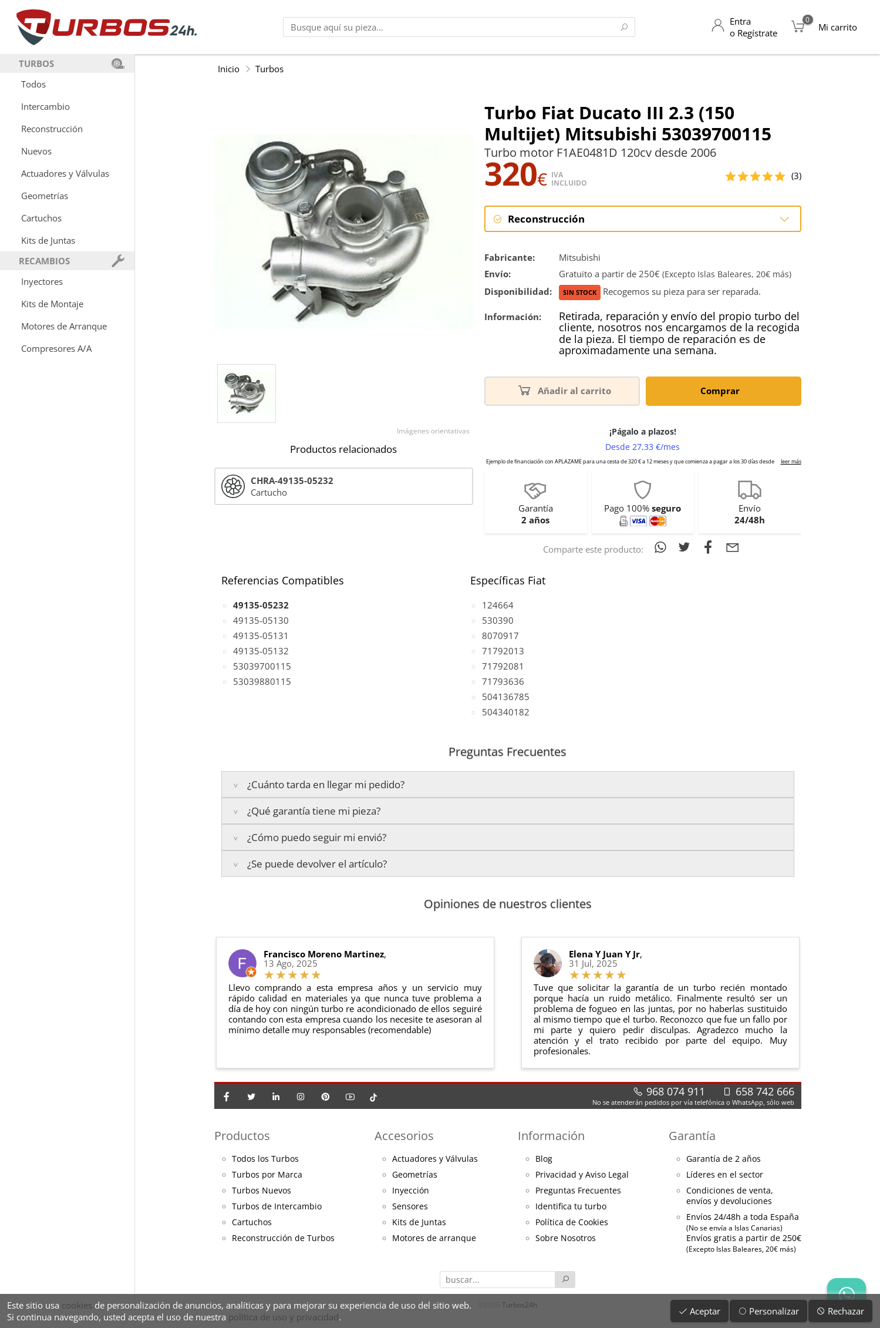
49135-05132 (261, 651)
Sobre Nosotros (565, 1238)
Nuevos (36, 151)
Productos (242, 1136)
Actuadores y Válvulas (65, 173)
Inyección (410, 1190)
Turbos (269, 69)
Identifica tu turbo (570, 1206)
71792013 (503, 651)
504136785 (506, 696)
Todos (33, 84)
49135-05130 (261, 620)
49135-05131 (261, 635)
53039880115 (262, 681)
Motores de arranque (434, 1238)
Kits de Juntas (48, 240)
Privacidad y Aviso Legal (582, 1174)
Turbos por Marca (267, 1174)
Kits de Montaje (52, 304)
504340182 (506, 712)
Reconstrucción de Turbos (283, 1238)
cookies (77, 1305)
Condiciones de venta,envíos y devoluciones (729, 1195)
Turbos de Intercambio (277, 1206)
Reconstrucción (52, 129)
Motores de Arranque (64, 326)
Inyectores (42, 281)
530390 (498, 620)
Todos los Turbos (265, 1159)
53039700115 (262, 666)
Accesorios (404, 1136)
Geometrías (44, 195)
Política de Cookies (571, 1222)
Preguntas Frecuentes (578, 1190)
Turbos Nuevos (261, 1190)
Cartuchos (41, 218)
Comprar (722, 390)
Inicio (229, 69)
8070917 (500, 635)
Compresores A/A (56, 348)
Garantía (692, 1136)
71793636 (503, 681)
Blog (543, 1159)
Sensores (410, 1206)
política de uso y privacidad (283, 1317)
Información (551, 1136)
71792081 (503, 666)
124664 (498, 605)
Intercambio (45, 106)
